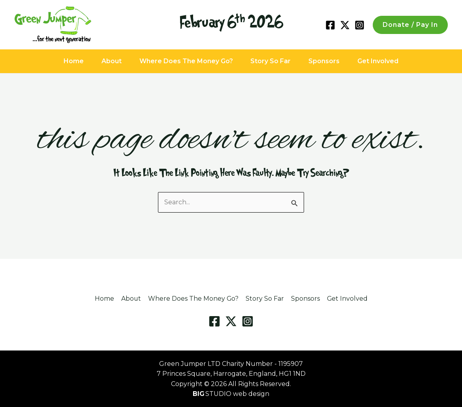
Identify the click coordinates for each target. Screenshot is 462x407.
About (102, 61)
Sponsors (333, 61)
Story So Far (274, 61)
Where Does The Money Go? (183, 61)
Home (59, 61)
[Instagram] (359, 25)
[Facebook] (330, 25)
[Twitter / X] (345, 25)
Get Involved (392, 61)
